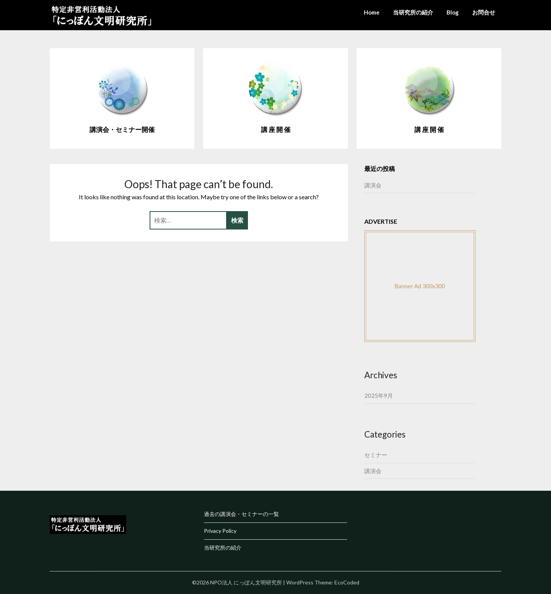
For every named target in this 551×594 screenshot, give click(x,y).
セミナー (375, 454)
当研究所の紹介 (413, 12)
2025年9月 (378, 395)
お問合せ (483, 12)
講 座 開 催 (275, 129)
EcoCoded (346, 582)
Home (372, 12)
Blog (453, 12)
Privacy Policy (220, 530)
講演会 (372, 185)
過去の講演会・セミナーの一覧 (241, 514)
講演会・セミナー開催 (122, 129)
